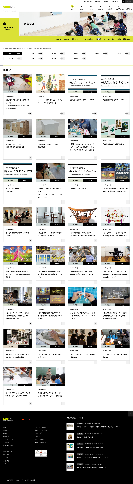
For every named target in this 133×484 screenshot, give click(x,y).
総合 (4, 427)
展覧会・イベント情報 (41, 430)
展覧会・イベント (77, 39)
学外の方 (106, 2)
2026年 (36, 53)
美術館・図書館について (124, 39)
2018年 (80, 58)
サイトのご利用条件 (8, 480)
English (5, 464)
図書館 (5, 433)
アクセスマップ (87, 2)
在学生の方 (97, 2)
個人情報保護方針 (30, 480)
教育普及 (98, 39)
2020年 (36, 58)
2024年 (80, 53)
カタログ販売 (89, 39)
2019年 (58, 58)
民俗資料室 (6, 436)
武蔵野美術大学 (8, 445)
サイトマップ (19, 480)
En (129, 2)
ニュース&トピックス (62, 39)
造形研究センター (8, 442)
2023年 (101, 53)
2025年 (58, 53)
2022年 (123, 53)
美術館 (5, 430)
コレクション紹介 (109, 39)
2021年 (15, 58)
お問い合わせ (115, 2)
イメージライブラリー (9, 439)
